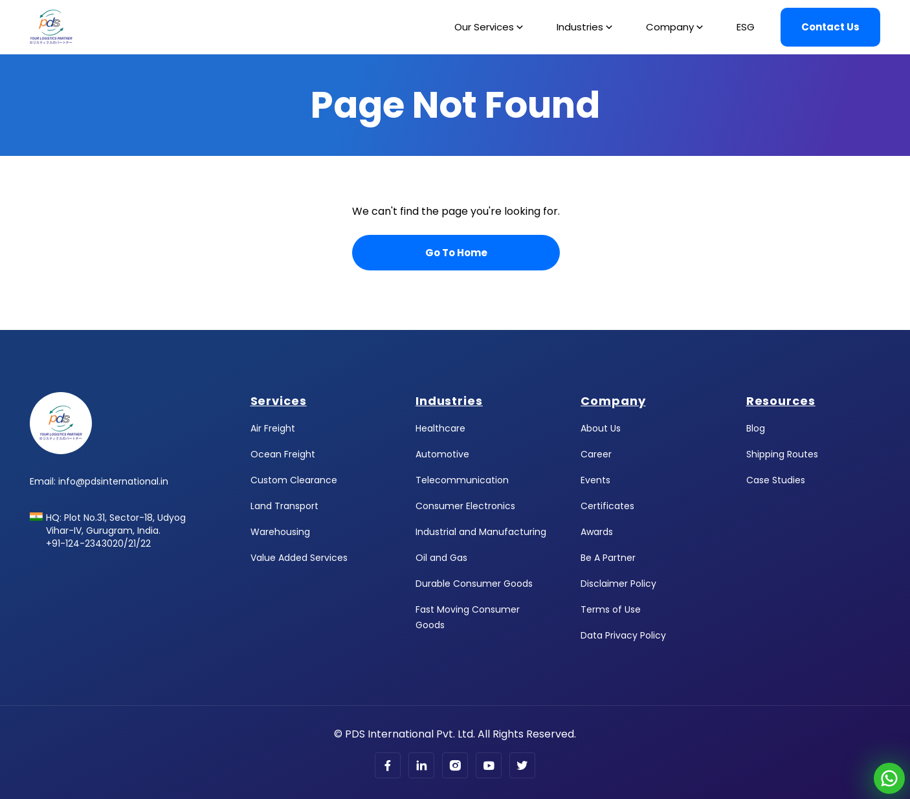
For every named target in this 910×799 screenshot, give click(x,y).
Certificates (607, 505)
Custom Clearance (293, 480)
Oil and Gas (441, 557)
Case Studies (775, 480)
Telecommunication (462, 480)
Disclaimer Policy (618, 583)
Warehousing (280, 531)
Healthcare (440, 428)
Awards (597, 531)
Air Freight (272, 428)
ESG (746, 27)
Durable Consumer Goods (474, 583)
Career (596, 454)
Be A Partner (608, 557)
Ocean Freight (282, 454)
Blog (755, 428)
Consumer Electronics (465, 505)
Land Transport (284, 505)
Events (595, 480)
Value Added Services (299, 557)
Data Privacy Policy (623, 635)
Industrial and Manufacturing (481, 531)
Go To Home (456, 252)
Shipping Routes (782, 454)
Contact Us (830, 27)
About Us (601, 428)
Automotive (442, 454)
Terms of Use (611, 609)
